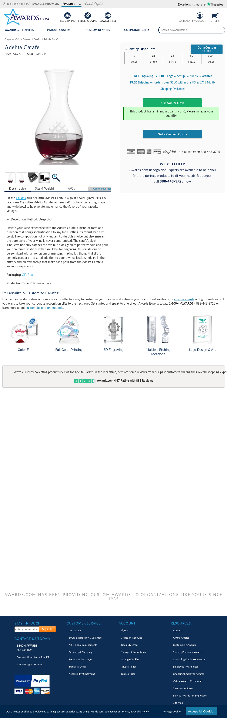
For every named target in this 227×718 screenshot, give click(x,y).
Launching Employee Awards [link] (189, 659)
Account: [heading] (128, 623)
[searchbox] (191, 30)
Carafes (21, 198)
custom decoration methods (44, 307)
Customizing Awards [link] (184, 644)
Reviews (144, 380)
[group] (184, 15)
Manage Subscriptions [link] (133, 652)
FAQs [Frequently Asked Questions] (71, 188)
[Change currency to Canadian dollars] (187, 15)
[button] (16, 4)
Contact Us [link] (75, 630)
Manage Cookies (172, 711)
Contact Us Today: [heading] (32, 638)
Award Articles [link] (181, 637)
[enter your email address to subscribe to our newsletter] (27, 629)
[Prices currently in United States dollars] (181, 15)
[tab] (17, 188)
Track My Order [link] (77, 666)
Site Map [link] (178, 702)
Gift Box (27, 274)
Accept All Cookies (201, 711)
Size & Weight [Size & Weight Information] (44, 188)
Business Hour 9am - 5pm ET (33, 657)
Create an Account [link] (131, 637)
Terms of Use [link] (128, 673)
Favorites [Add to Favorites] (102, 188)
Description (18, 188)
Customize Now (172, 103)
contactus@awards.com (30, 664)
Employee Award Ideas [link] (185, 666)
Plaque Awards (58, 30)
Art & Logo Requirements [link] (83, 644)
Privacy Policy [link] (128, 666)
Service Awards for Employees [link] (190, 695)
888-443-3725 (27, 648)
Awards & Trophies (19, 30)
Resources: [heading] (181, 623)
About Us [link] (178, 630)
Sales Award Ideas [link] (183, 688)
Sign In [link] (124, 630)
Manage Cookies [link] (130, 659)
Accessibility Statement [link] (82, 673)
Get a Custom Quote (206, 49)
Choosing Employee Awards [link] (188, 673)
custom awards (184, 299)
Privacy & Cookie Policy (135, 711)
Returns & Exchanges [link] (81, 659)
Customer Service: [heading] (84, 623)
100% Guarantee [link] (85, 637)
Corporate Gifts (137, 30)
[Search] (220, 30)
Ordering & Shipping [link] (80, 652)
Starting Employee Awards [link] (187, 652)
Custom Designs (98, 30)
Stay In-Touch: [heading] (28, 623)
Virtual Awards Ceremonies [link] (188, 681)
